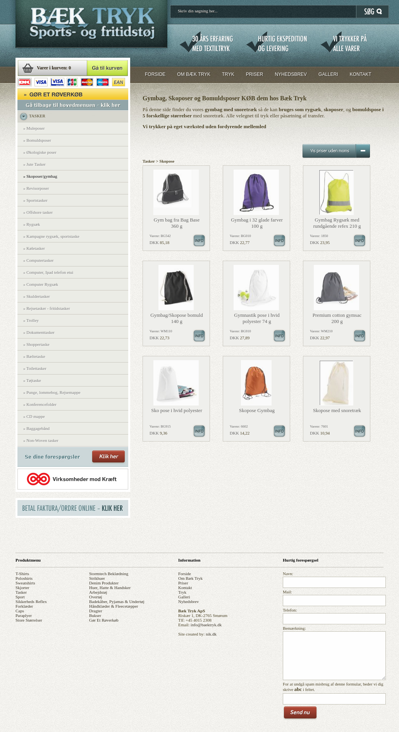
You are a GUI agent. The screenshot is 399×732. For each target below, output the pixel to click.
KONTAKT (360, 74)
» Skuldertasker (36, 296)
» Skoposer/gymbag (40, 176)
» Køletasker (34, 248)
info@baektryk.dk (206, 624)
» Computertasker (38, 260)
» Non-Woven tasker (40, 440)
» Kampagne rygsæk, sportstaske (51, 236)
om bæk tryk (190, 578)
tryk (182, 592)
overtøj (95, 597)
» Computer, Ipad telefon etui (48, 272)
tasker (21, 592)
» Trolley (31, 320)
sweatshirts (25, 583)
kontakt (185, 587)
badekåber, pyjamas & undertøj (116, 601)
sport (20, 597)
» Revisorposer (36, 188)
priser (183, 583)
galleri (184, 597)
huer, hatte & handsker (110, 587)
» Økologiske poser (40, 152)
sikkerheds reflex (31, 601)
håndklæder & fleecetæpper (113, 606)
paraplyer (23, 615)
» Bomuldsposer (37, 140)
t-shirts (22, 573)
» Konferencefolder (40, 404)
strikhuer (97, 578)
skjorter (22, 587)
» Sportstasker (35, 200)
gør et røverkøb (104, 620)
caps (19, 610)
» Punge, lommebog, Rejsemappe (52, 392)
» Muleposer (34, 128)
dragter (95, 610)
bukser (95, 615)
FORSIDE (155, 74)
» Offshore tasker (38, 212)
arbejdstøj (98, 592)
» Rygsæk (31, 224)
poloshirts (24, 578)
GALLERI (328, 74)
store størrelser (28, 620)
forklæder (24, 606)
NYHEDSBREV (291, 74)
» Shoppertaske (36, 344)
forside (184, 573)
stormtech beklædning (108, 573)
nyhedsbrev (188, 601)
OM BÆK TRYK (193, 74)
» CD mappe (34, 416)
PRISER (254, 74)
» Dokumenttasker (39, 332)
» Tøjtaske (32, 380)
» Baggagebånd (36, 428)
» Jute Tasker (34, 164)
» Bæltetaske (34, 356)
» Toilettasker (34, 368)
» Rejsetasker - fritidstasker (46, 308)
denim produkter (104, 583)
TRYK (228, 74)
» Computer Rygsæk (40, 284)
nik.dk (211, 634)
